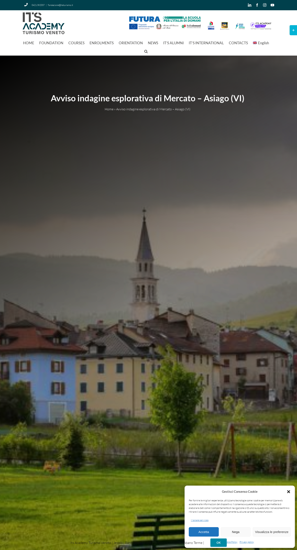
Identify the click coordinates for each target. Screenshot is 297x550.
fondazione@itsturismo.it (60, 5)
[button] (289, 492)
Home (109, 109)
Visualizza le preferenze (271, 532)
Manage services (199, 520)
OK (218, 543)
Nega (236, 532)
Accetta (203, 532)
